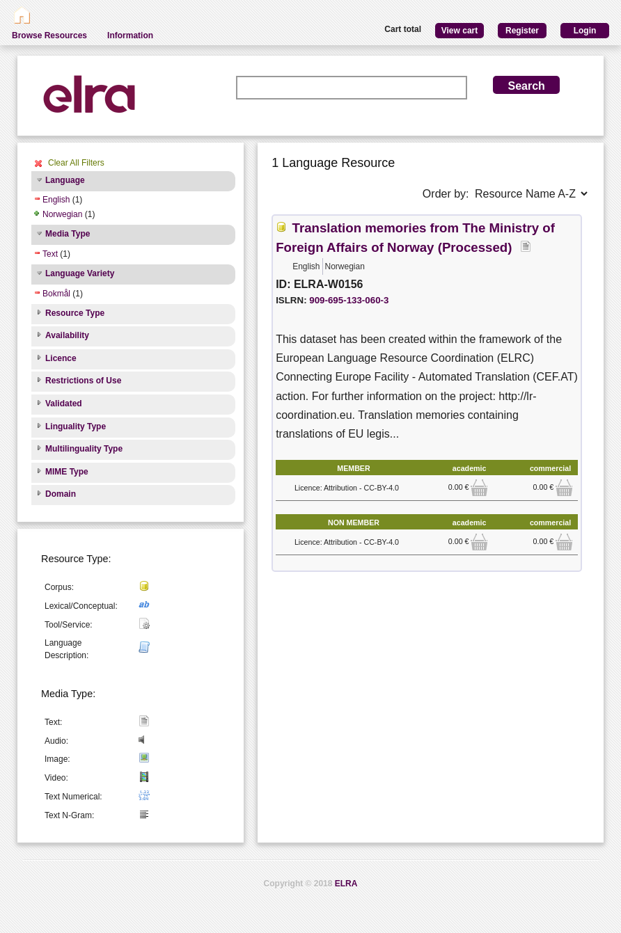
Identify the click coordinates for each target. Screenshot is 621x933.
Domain (60, 494)
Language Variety (79, 273)
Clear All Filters (76, 163)
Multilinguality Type (84, 449)
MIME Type (66, 472)
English (56, 200)
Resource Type (74, 313)
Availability (67, 335)
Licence (61, 358)
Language (65, 180)
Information (130, 35)
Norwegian (62, 214)
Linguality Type (75, 426)
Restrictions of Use (83, 380)
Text (50, 254)
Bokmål (56, 293)
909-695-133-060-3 (348, 300)
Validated (63, 403)
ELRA (346, 883)
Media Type (67, 234)
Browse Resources (49, 35)
